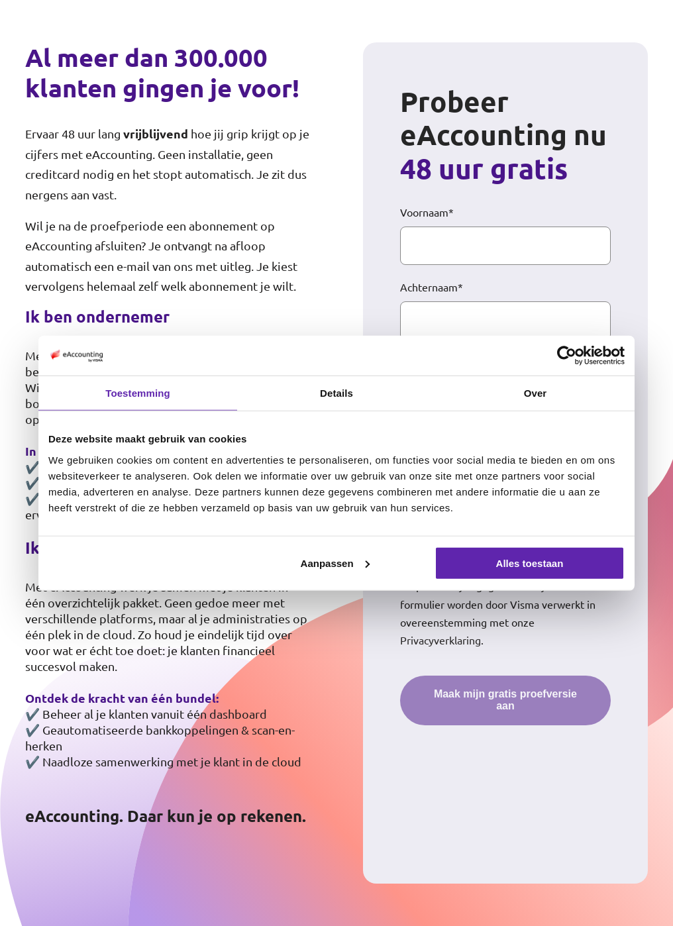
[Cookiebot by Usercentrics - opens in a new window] (567, 356)
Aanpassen (335, 562)
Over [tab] (535, 393)
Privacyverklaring (440, 639)
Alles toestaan (530, 562)
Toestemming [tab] (137, 393)
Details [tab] (336, 393)
